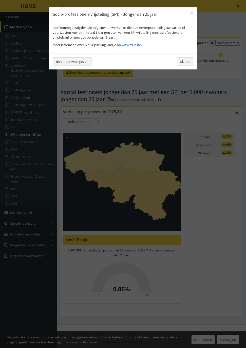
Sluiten (185, 61)
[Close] (192, 13)
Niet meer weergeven (72, 61)
